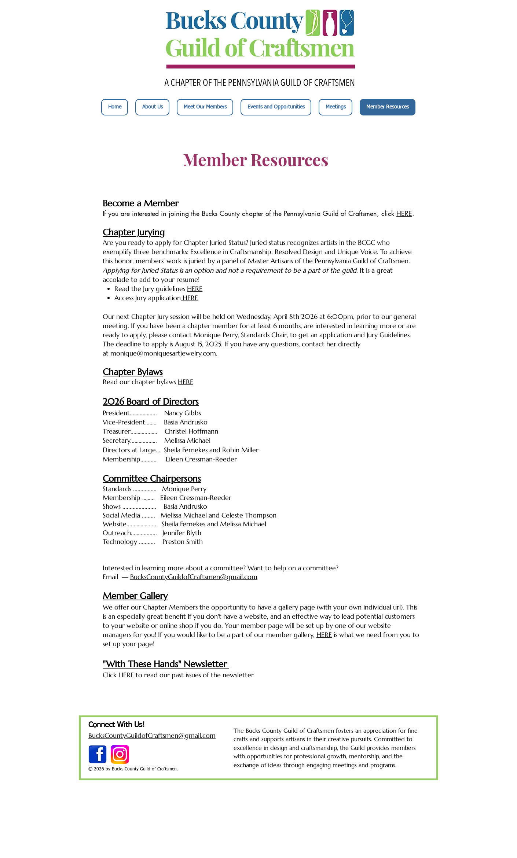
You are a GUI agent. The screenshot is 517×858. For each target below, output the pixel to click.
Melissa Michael (243, 524)
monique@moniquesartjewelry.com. (163, 353)
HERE (404, 213)
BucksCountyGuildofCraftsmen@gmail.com (193, 576)
